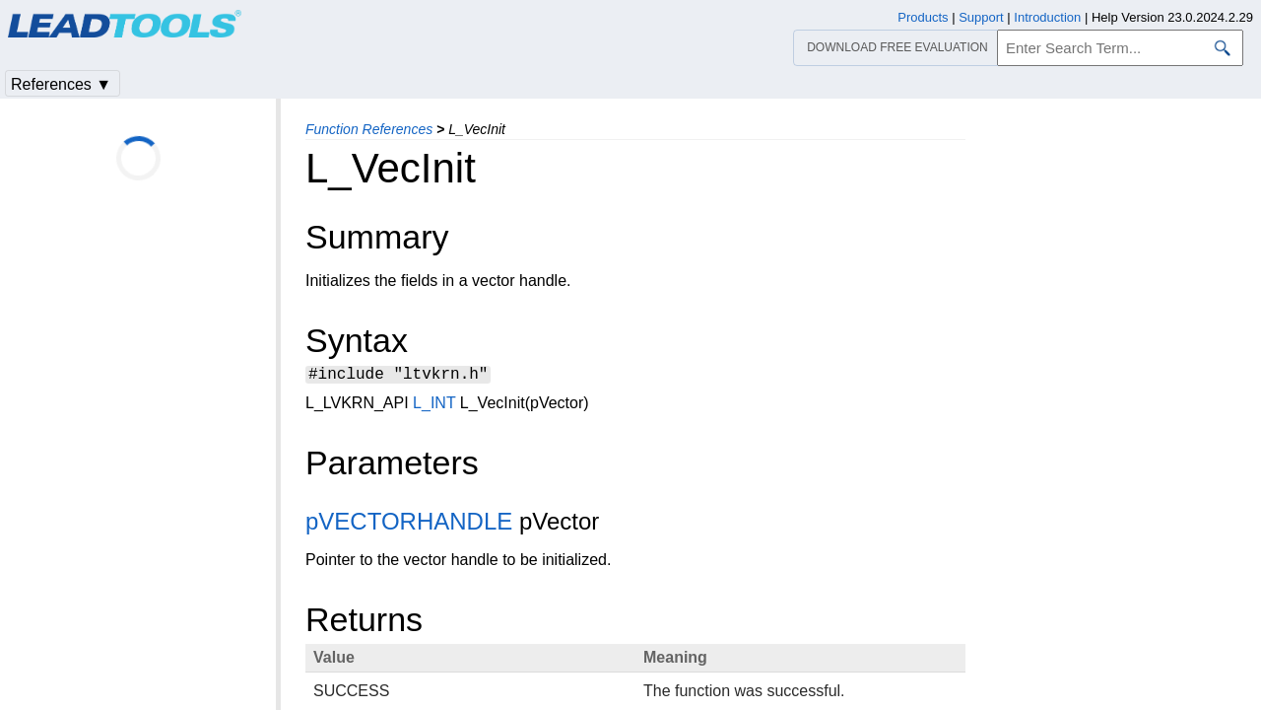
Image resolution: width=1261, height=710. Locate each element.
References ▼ (61, 84)
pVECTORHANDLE (408, 524)
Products (922, 17)
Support (981, 17)
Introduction (1047, 17)
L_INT (434, 405)
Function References (368, 129)
